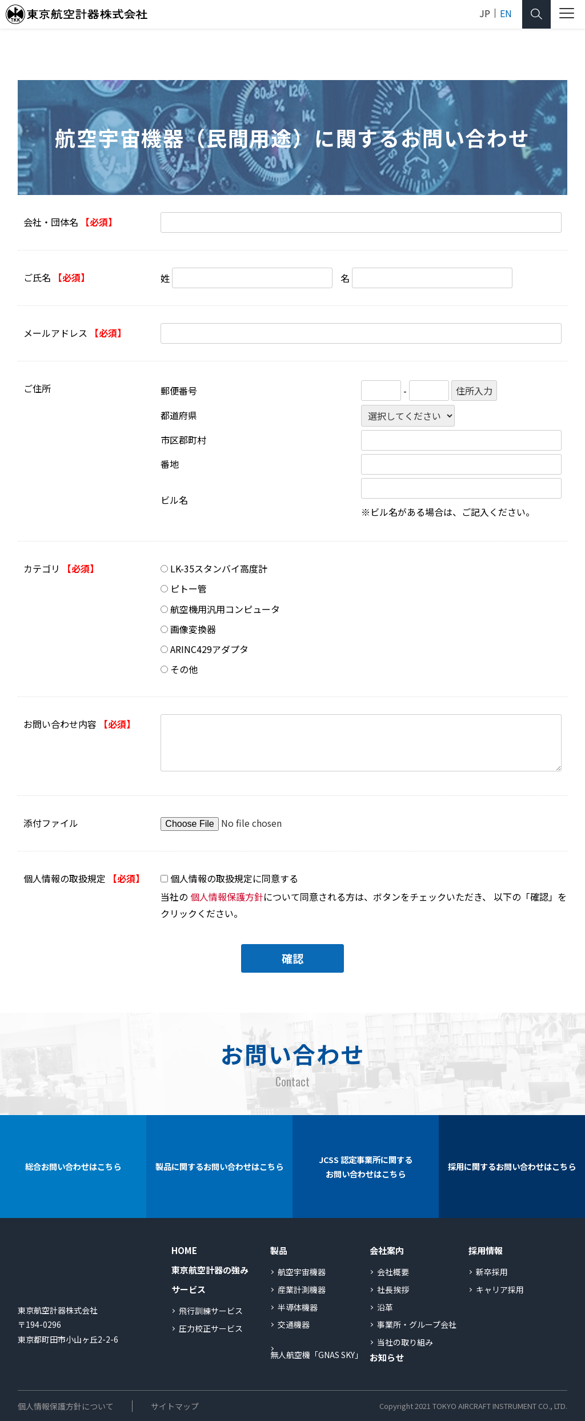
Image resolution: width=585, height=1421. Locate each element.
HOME (184, 1250)
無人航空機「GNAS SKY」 (316, 1354)
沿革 (385, 1307)
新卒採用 (492, 1271)
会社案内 (387, 1250)
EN (506, 13)
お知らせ (387, 1357)
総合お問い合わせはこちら (73, 1166)
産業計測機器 (302, 1289)
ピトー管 (188, 588)
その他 (184, 669)
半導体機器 (298, 1307)
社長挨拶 (393, 1289)
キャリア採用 (500, 1289)
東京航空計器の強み (210, 1270)
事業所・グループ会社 (416, 1324)
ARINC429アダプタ (209, 649)
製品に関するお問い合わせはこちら (219, 1166)
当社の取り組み (405, 1342)
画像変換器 (193, 629)
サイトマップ (175, 1406)
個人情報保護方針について (66, 1406)
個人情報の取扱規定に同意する (234, 878)
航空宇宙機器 (302, 1271)
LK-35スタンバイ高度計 (218, 568)
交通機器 (294, 1324)
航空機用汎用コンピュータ (225, 609)
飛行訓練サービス (211, 1310)
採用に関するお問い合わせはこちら (512, 1166)
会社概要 (393, 1271)
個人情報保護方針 (226, 896)
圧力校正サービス (211, 1328)
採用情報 (485, 1250)
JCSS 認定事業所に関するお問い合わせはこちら (365, 1166)
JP (484, 13)
